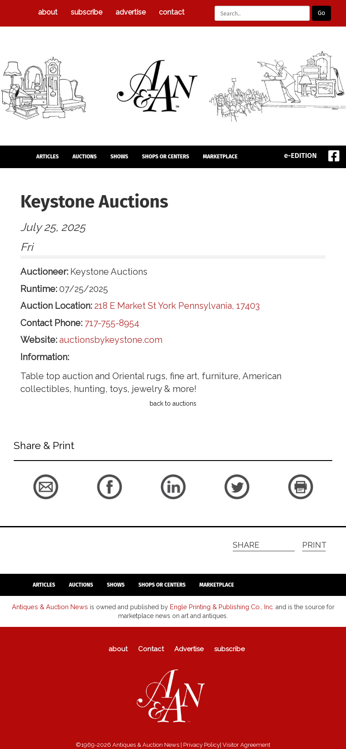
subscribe (86, 12)
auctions (85, 157)
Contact (172, 12)
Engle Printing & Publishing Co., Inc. (219, 606)
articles (47, 157)
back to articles (35, 503)
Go (321, 13)
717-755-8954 (112, 323)
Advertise (130, 12)
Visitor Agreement (246, 744)
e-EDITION (300, 155)
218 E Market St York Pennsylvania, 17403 (177, 305)
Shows (119, 157)
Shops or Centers (165, 157)
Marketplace (220, 157)
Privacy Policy (201, 744)
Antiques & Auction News (51, 606)
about (48, 12)
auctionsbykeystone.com (110, 339)
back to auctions (173, 403)
